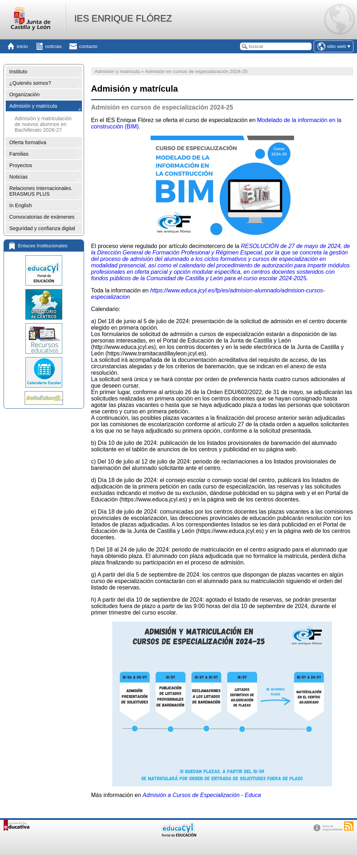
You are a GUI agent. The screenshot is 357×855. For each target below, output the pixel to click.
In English (20, 205)
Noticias (18, 177)
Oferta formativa (27, 142)
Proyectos (20, 165)
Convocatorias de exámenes (41, 217)
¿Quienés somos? (30, 83)
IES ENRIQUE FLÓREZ (123, 18)
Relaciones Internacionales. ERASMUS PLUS (41, 191)
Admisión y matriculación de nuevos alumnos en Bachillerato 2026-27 (43, 124)
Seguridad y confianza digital (42, 228)
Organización (24, 94)
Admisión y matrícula (33, 106)
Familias (19, 154)
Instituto (18, 71)
